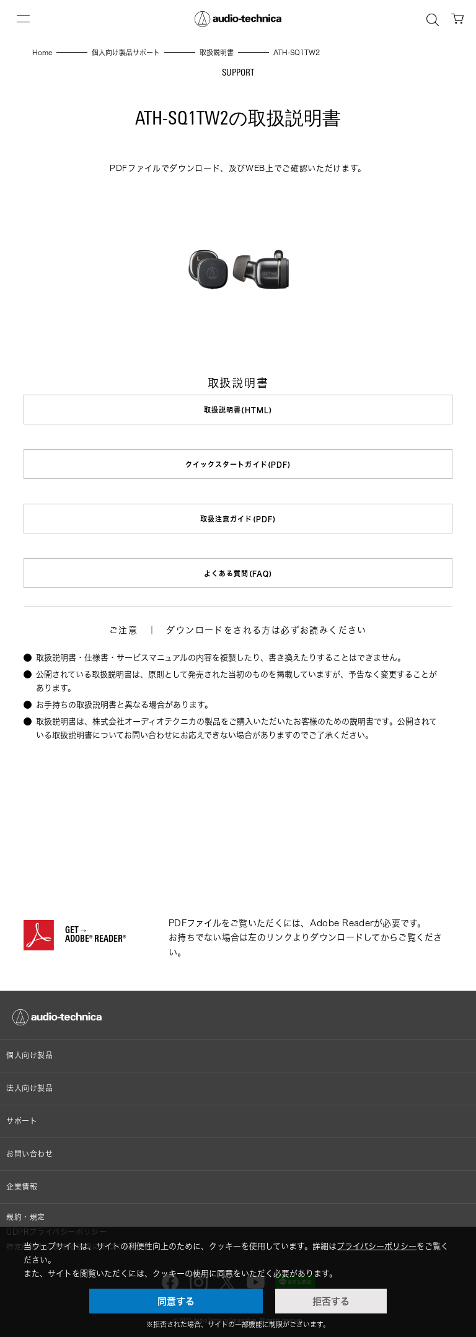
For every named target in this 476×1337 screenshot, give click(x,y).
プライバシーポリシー (376, 1246)
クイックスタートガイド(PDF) (238, 464)
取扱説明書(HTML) (238, 409)
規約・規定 (25, 1217)
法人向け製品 (29, 1088)
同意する (176, 1301)
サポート (21, 1121)
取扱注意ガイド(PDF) (238, 519)
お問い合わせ (29, 1154)
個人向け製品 (29, 1055)
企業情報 (21, 1186)
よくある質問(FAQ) (238, 573)
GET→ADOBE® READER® (95, 935)
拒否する (331, 1301)
